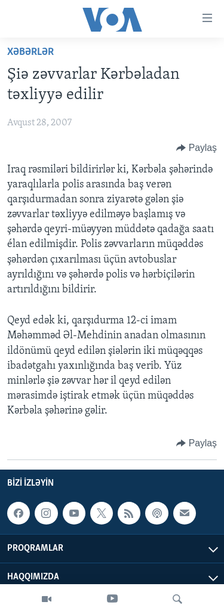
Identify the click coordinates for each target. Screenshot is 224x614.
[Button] (196, 148)
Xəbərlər (30, 52)
